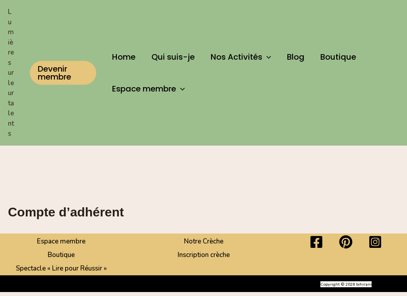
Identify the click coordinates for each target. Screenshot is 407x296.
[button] (63, 73)
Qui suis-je (173, 56)
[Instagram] (375, 242)
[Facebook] (316, 242)
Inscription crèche (204, 254)
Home (124, 56)
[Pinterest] (346, 242)
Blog (295, 56)
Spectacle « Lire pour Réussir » (61, 268)
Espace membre (148, 89)
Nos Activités (241, 57)
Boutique (338, 56)
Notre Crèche (203, 241)
